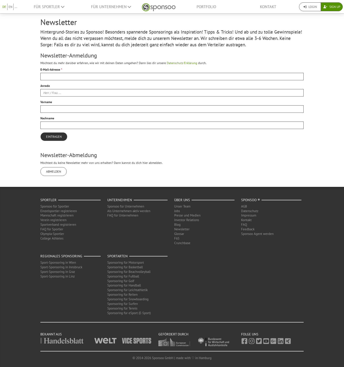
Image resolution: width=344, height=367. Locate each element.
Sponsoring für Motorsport (125, 262)
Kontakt (268, 6)
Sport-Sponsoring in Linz (57, 276)
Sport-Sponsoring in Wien (58, 262)
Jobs (177, 211)
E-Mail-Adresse (50, 70)
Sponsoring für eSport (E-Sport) (129, 313)
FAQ (244, 224)
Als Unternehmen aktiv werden (128, 211)
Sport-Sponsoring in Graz (57, 272)
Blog (177, 224)
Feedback (247, 229)
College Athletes (51, 238)
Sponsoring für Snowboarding (128, 299)
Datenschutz (249, 211)
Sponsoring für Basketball (125, 267)
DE (4, 7)
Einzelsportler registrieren (58, 211)
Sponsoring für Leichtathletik (127, 290)
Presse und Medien (187, 215)
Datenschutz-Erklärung (182, 63)
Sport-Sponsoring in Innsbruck (61, 267)
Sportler (48, 200)
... (16, 7)
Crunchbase (182, 243)
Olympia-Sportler (52, 234)
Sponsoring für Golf (120, 281)
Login (310, 7)
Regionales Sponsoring (61, 256)
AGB (244, 206)
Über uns (182, 200)
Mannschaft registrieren (56, 215)
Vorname (46, 102)
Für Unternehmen (111, 6)
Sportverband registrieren (58, 224)
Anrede (45, 86)
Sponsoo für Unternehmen (125, 206)
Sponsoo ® (250, 200)
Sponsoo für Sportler (54, 206)
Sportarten (117, 256)
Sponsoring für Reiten (122, 294)
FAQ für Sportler (51, 229)
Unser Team (182, 206)
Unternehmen (119, 200)
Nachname (47, 118)
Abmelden (53, 172)
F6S (176, 238)
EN (10, 7)
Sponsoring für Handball (124, 285)
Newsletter (182, 229)
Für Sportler (49, 6)
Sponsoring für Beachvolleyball (128, 272)
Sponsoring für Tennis (122, 308)
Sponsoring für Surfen (122, 304)
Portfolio (206, 6)
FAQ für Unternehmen (122, 215)
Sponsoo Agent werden (257, 234)
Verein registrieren (53, 220)
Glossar (179, 234)
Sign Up (331, 7)
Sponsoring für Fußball (123, 276)
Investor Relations (186, 220)
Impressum (248, 215)
